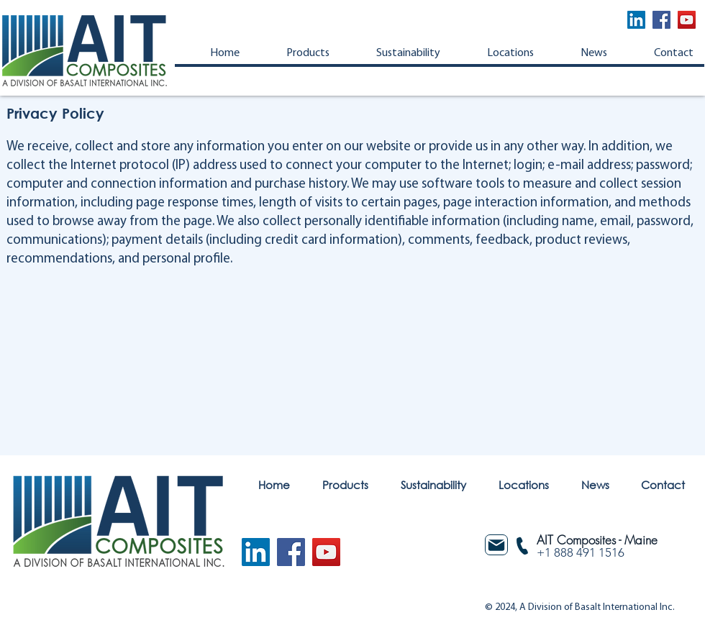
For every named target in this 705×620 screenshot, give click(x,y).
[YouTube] (687, 20)
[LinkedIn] (636, 20)
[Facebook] (661, 20)
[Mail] (496, 544)
